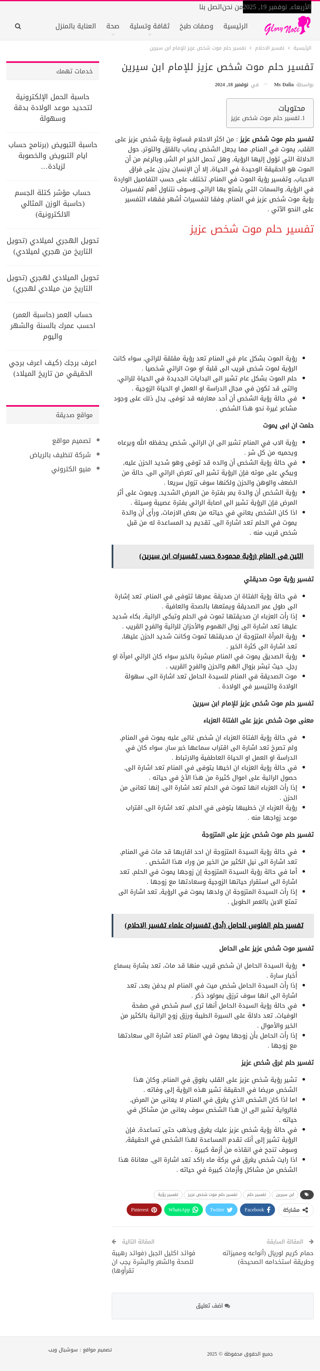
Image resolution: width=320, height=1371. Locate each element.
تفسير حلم (256, 1194)
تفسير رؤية (168, 1194)
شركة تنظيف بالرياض (60, 454)
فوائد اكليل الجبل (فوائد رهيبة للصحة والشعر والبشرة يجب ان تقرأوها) (153, 1261)
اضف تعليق (213, 1306)
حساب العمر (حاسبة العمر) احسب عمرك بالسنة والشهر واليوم (52, 325)
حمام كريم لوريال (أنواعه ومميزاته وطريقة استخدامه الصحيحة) (268, 1257)
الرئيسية (235, 26)
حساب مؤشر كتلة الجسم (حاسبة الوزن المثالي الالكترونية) (53, 203)
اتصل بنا (210, 6)
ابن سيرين (285, 1194)
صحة (113, 26)
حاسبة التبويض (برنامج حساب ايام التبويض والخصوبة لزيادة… (53, 155)
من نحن (232, 6)
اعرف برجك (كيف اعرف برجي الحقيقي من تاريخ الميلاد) (53, 368)
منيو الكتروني (71, 469)
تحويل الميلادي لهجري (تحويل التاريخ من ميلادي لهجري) (53, 283)
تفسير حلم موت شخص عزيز (265, 118)
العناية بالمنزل (75, 26)
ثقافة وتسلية (150, 26)
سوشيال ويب (63, 1349)
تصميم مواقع (71, 440)
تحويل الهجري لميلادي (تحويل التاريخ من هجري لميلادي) (53, 246)
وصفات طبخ (196, 26)
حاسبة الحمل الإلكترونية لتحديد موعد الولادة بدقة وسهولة (53, 107)
